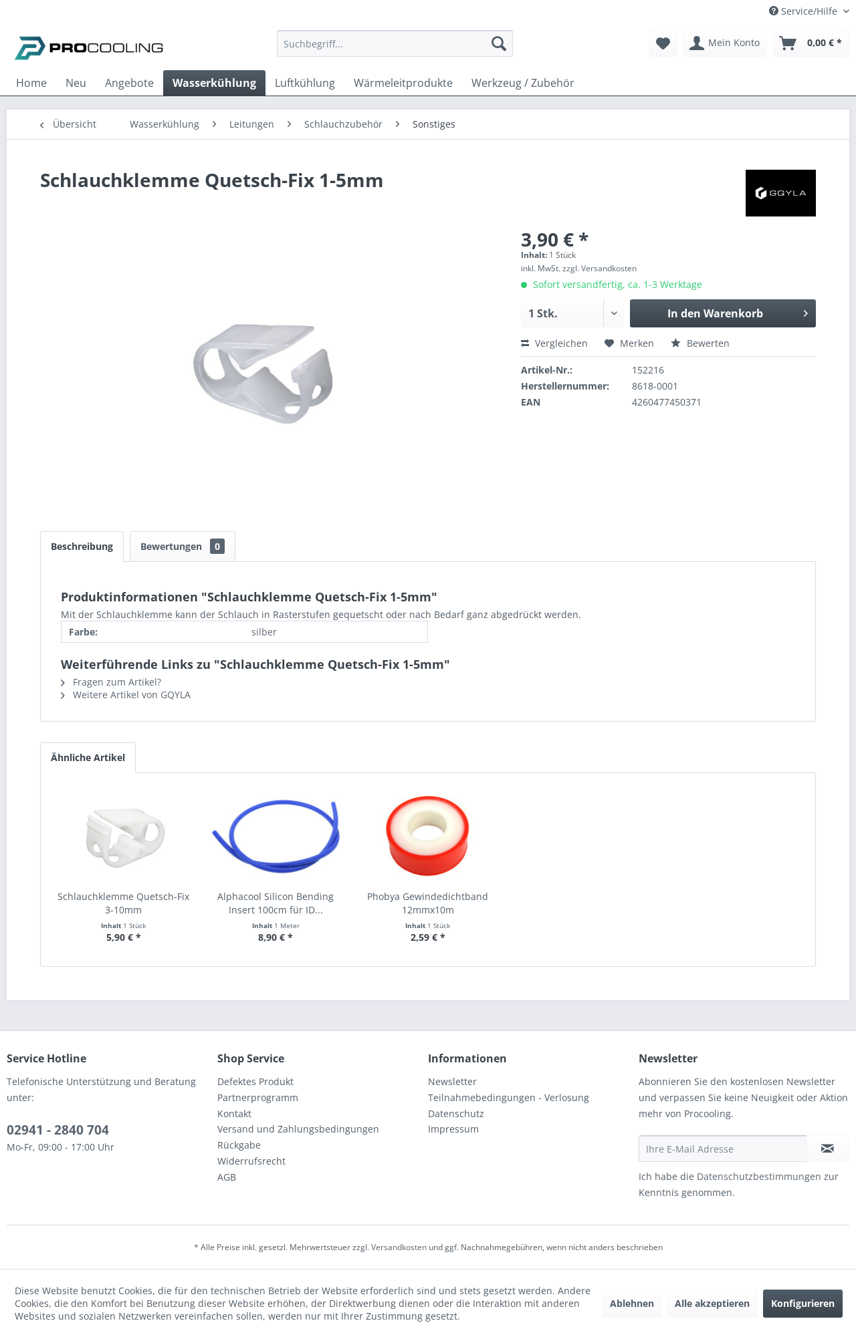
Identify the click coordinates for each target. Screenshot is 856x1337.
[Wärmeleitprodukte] (403, 83)
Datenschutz (456, 1113)
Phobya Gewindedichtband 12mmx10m (427, 903)
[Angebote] (129, 83)
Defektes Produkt (255, 1081)
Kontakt (234, 1113)
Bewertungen (182, 546)
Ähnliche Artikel (88, 757)
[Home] (31, 83)
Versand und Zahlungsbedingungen (298, 1129)
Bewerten (700, 343)
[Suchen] (499, 43)
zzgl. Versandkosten (599, 268)
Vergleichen (554, 343)
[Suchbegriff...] (395, 43)
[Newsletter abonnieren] (828, 1148)
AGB (226, 1177)
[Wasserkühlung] (214, 83)
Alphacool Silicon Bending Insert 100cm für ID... (275, 903)
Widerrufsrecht (251, 1161)
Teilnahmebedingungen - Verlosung (508, 1097)
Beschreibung (82, 546)
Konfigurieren (803, 1303)
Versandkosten (399, 1247)
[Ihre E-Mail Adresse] (723, 1148)
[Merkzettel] (663, 43)
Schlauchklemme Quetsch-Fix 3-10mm (123, 903)
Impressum (453, 1129)
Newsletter (452, 1081)
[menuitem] (395, 49)
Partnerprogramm (257, 1097)
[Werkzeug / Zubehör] (523, 83)
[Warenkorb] (811, 43)
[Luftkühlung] (304, 83)
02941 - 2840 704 (58, 1130)
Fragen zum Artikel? (111, 682)
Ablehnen (632, 1303)
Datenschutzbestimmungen (759, 1176)
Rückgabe (239, 1145)
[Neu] (76, 83)
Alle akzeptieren (712, 1303)
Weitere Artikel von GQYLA (126, 694)
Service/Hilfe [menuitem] (804, 11)
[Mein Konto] (725, 43)
